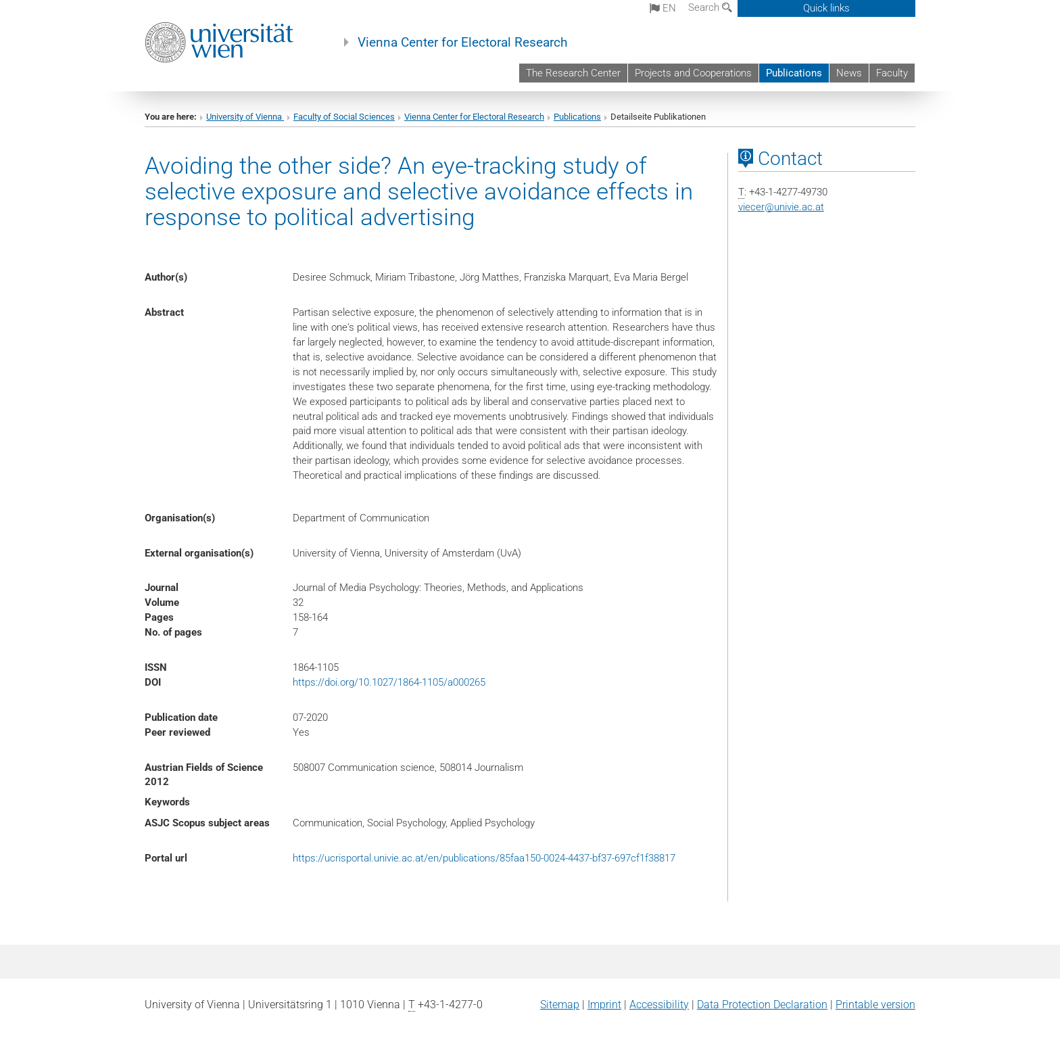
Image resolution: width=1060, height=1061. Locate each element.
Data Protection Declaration (762, 1004)
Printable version (875, 1004)
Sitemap (559, 1004)
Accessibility (659, 1004)
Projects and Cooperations (693, 73)
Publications (794, 73)
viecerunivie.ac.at (781, 207)
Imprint (604, 1004)
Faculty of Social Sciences (344, 117)
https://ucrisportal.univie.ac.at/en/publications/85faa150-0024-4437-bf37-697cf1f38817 (484, 858)
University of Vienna (245, 117)
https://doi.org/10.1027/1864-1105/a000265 (389, 682)
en (663, 8)
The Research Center (573, 73)
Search (710, 7)
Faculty (892, 73)
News (849, 73)
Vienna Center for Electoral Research (462, 42)
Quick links (826, 8)
